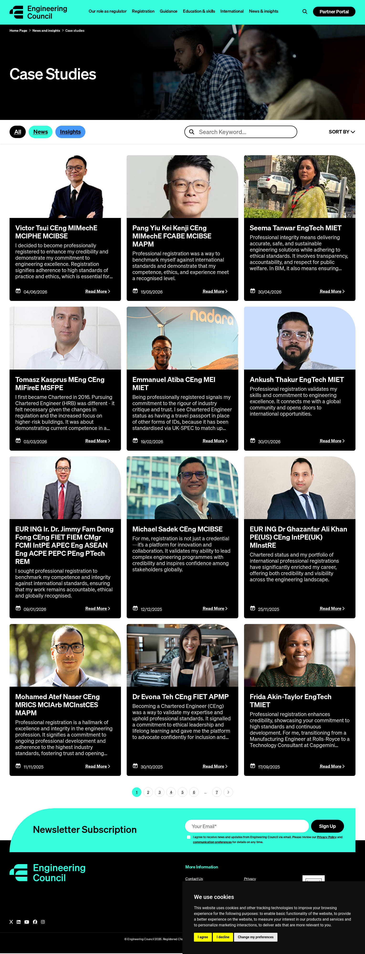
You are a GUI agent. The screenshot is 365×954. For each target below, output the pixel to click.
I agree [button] (203, 937)
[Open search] (305, 11)
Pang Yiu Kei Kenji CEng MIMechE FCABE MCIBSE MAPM (173, 236)
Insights (72, 132)
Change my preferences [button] (255, 937)
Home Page (18, 30)
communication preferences (212, 842)
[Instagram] (43, 923)
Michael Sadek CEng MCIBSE (179, 529)
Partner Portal (334, 11)
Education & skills (199, 11)
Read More (96, 291)
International (232, 11)
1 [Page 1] (136, 792)
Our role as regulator (107, 11)
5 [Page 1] (183, 792)
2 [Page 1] (148, 792)
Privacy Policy (327, 837)
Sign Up (327, 827)
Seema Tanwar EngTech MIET (297, 228)
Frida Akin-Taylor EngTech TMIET (292, 701)
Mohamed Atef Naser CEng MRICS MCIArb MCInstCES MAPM (59, 705)
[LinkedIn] (19, 923)
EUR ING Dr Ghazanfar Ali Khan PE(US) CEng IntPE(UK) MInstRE (296, 537)
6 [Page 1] (194, 792)
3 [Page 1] (160, 792)
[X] (11, 923)
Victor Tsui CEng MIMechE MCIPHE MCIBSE (58, 232)
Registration (143, 11)
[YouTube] (26, 923)
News (41, 132)
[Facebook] (35, 923)
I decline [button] (223, 937)
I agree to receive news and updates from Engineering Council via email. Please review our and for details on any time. (268, 840)
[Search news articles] (240, 132)
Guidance (168, 11)
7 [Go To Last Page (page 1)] (217, 792)
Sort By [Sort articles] (342, 132)
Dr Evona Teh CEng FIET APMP (181, 697)
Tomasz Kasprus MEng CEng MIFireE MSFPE (61, 383)
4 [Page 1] (171, 792)
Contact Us (194, 879)
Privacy (250, 879)
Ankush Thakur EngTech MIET (298, 379)
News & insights (263, 11)
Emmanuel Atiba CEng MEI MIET (175, 383)
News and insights (46, 30)
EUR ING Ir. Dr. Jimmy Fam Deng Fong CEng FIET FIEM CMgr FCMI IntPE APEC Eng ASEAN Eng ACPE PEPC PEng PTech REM (63, 545)
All (17, 132)
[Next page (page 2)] (228, 792)
